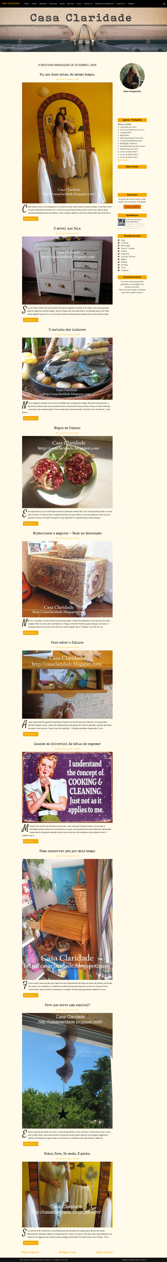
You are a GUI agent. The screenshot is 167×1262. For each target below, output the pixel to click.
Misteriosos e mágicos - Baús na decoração (67, 533)
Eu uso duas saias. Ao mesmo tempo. (67, 74)
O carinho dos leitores (67, 330)
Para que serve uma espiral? (67, 1005)
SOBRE (34, 4)
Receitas (124, 265)
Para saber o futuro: (67, 642)
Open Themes (141, 1260)
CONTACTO (88, 4)
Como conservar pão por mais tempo (67, 851)
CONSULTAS (120, 4)
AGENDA (131, 4)
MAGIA (62, 4)
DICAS (79, 4)
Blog (123, 240)
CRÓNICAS (43, 4)
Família (124, 251)
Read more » (31, 218)
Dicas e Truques (128, 248)
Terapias (125, 270)
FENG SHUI (53, 4)
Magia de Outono (67, 428)
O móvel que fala (67, 228)
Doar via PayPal (132, 207)
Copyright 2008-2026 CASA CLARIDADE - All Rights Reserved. (45, 1260)
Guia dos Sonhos (128, 256)
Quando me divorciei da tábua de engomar (67, 744)
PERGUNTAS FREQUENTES (104, 4)
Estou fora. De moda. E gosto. (67, 1154)
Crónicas (124, 243)
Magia (123, 259)
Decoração (125, 245)
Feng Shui (125, 254)
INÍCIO (26, 4)
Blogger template (128, 1260)
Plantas (124, 262)
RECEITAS (70, 4)
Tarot (123, 267)
